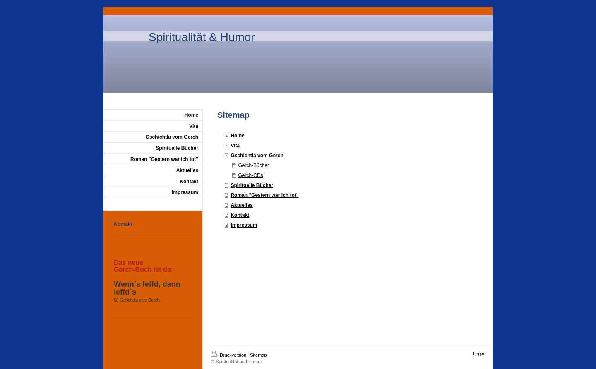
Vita (235, 146)
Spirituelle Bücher (252, 185)
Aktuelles (241, 205)
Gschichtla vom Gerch (257, 155)
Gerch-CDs (250, 175)
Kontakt (240, 215)
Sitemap (258, 354)
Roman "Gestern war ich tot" (264, 195)
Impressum (244, 225)
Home (237, 136)
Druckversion (229, 354)
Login (478, 353)
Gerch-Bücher (253, 165)
